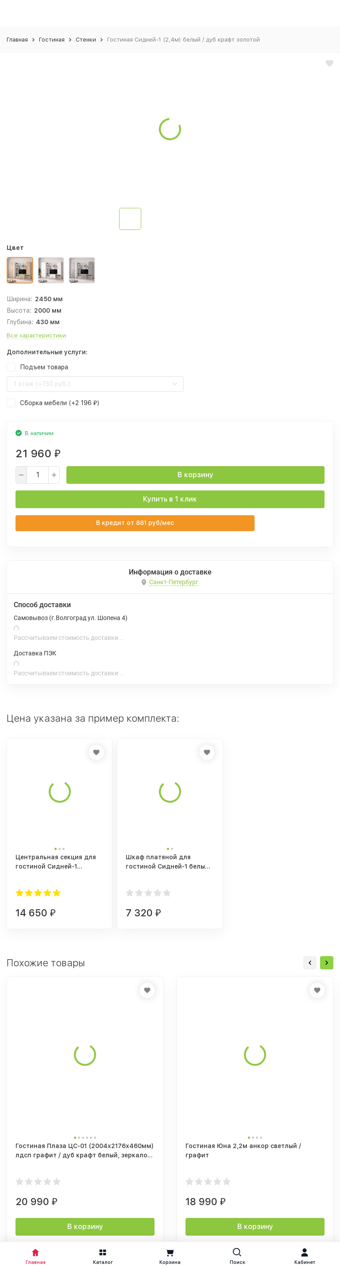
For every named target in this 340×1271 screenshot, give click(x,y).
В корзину (195, 475)
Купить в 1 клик (170, 499)
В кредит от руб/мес (135, 522)
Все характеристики (36, 335)
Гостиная (52, 39)
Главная (17, 39)
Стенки (86, 39)
